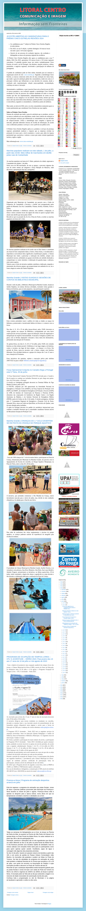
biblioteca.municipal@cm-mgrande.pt (35, 360)
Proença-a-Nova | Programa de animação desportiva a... (69, 627)
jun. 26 (64, 633)
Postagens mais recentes (12, 892)
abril (62, 677)
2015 (61, 698)
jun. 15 (64, 651)
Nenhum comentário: (27, 145)
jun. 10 (64, 657)
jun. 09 (64, 659)
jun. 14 (64, 653)
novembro (63, 591)
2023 (61, 588)
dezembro (63, 589)
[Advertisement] (69, 51)
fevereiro (63, 680)
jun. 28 (64, 630)
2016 (61, 696)
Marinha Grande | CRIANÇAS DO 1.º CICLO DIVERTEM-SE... (70, 621)
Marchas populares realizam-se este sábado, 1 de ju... (70, 611)
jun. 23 (64, 639)
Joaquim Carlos (64, 160)
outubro (63, 593)
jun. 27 (64, 632)
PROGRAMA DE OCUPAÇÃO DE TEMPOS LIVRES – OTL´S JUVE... (70, 624)
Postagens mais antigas (48, 892)
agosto (63, 597)
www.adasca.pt (69, 359)
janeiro (63, 682)
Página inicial (30, 892)
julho (62, 599)
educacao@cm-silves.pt (44, 771)
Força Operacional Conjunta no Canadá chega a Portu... (69, 617)
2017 (61, 694)
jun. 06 (64, 664)
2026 (61, 582)
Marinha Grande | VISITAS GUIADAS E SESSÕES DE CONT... (70, 614)
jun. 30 (64, 602)
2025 (61, 584)
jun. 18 (64, 647)
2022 (61, 685)
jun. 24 (64, 637)
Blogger (49, 903)
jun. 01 (64, 672)
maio (62, 675)
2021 (61, 687)
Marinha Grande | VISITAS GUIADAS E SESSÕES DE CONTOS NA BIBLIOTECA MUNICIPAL (29, 279)
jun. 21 (64, 643)
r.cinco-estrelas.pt (29, 75)
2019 (61, 691)
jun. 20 (64, 645)
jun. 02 (64, 670)
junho (62, 601)
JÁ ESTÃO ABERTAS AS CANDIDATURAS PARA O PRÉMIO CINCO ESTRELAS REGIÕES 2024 (28, 37)
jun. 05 (64, 666)
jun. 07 (64, 663)
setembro (63, 595)
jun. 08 (64, 661)
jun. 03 (64, 668)
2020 (61, 689)
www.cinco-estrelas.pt (26, 141)
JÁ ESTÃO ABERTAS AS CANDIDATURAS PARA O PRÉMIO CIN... (68, 607)
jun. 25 (64, 635)
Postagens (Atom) (14, 894)
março (62, 678)
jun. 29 (64, 604)
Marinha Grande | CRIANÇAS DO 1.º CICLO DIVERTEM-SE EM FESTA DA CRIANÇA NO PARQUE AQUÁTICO (30, 422)
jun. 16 (64, 649)
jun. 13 (64, 655)
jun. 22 (64, 641)
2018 (61, 693)
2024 (61, 586)
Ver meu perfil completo (64, 162)
